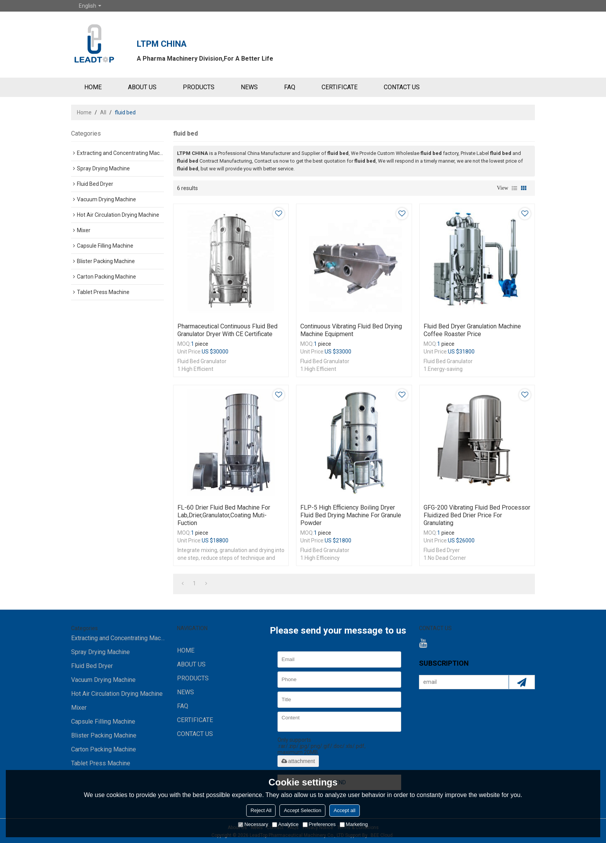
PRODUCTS (198, 87)
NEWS (249, 87)
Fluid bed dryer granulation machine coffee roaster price (472, 330)
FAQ (289, 87)
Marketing (354, 824)
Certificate (339, 87)
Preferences (319, 824)
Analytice (285, 824)
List (514, 188)
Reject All (260, 810)
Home (84, 112)
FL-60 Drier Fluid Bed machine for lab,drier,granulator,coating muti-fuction (223, 515)
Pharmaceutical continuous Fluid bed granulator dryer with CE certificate (227, 330)
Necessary (253, 824)
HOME (93, 87)
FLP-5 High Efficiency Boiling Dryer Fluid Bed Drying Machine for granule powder (350, 515)
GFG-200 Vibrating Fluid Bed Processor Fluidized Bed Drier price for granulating (477, 515)
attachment (298, 761)
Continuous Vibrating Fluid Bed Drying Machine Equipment (351, 330)
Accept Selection (302, 810)
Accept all (344, 810)
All (103, 112)
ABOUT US (142, 87)
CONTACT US (402, 87)
